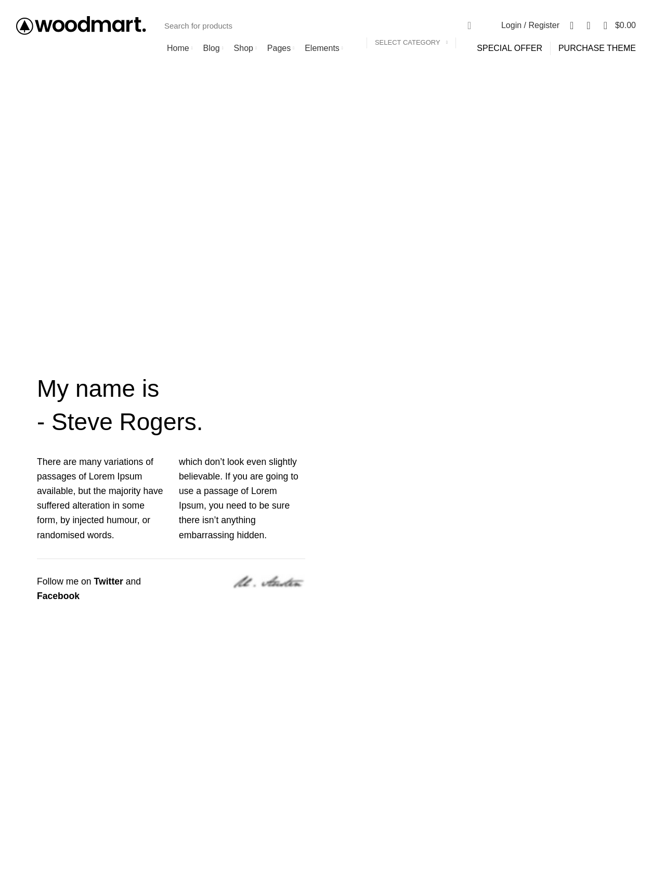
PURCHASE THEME (597, 48)
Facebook (58, 596)
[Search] (320, 25)
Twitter (108, 581)
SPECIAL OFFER (509, 48)
